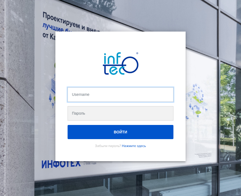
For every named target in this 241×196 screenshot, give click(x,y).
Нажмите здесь (134, 146)
